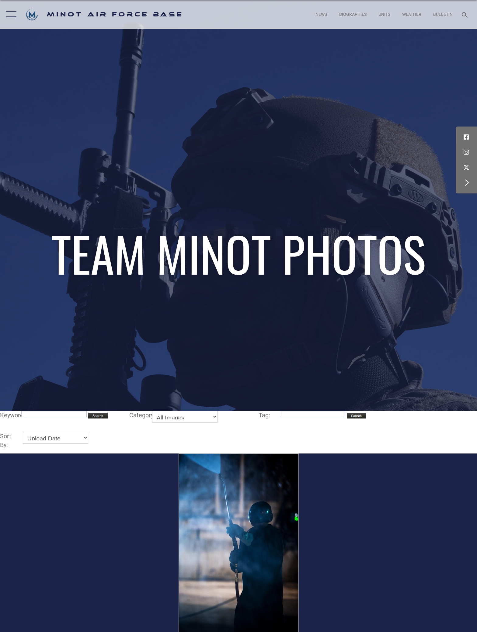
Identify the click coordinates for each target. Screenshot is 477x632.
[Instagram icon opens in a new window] (466, 152)
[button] (10, 14)
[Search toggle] (465, 14)
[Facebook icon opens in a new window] (466, 137)
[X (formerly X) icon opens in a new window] (466, 167)
